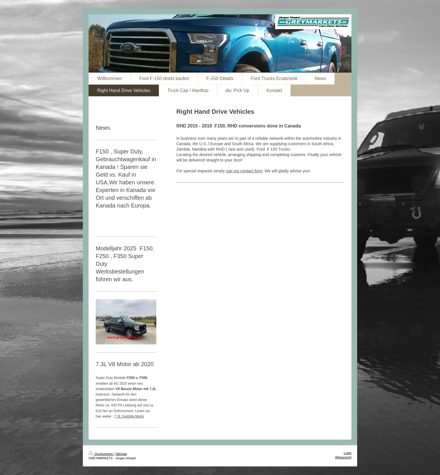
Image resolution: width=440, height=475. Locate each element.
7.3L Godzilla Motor (129, 416)
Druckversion (101, 454)
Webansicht (343, 457)
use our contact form (244, 171)
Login (347, 453)
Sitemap (121, 454)
